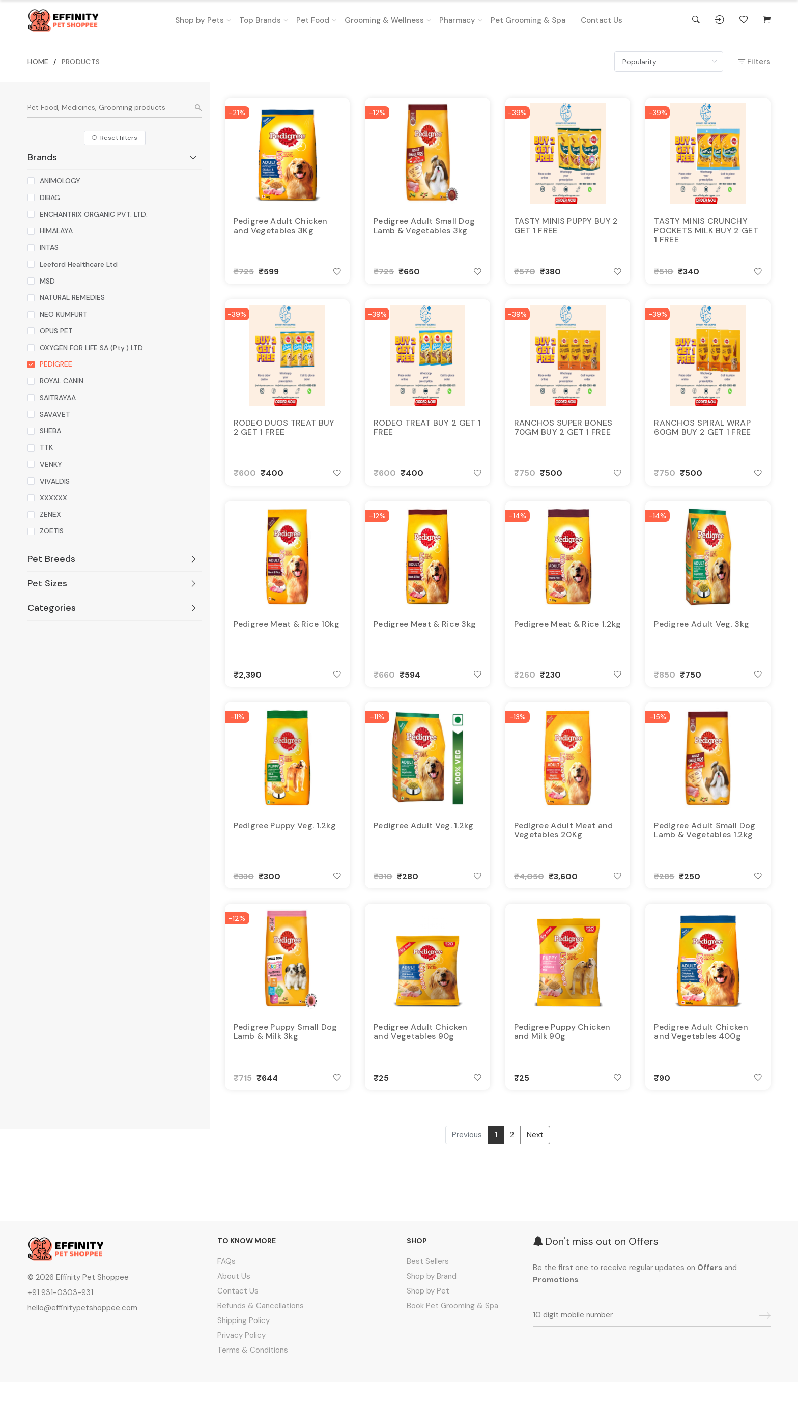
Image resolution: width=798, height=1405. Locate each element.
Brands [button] (112, 157)
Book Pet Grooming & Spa (452, 1329)
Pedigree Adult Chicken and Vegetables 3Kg (281, 227)
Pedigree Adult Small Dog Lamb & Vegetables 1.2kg (704, 845)
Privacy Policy (241, 1359)
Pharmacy (457, 20)
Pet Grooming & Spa (528, 20)
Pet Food (312, 20)
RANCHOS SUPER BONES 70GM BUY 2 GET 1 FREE (563, 433)
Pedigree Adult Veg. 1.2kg (424, 841)
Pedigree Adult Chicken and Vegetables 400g (701, 1052)
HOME (37, 61)
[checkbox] (53, 181)
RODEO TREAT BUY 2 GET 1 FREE (427, 433)
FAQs (226, 1285)
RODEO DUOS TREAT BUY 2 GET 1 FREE (284, 433)
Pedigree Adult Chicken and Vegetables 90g (421, 1052)
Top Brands (260, 20)
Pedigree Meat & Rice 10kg (287, 634)
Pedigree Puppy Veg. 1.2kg (285, 841)
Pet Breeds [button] (112, 559)
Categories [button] (112, 608)
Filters (754, 62)
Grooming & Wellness (384, 20)
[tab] (114, 157)
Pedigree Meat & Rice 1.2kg (567, 634)
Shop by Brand (432, 1300)
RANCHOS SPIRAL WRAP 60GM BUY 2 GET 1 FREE (702, 433)
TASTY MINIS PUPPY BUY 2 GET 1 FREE (566, 227)
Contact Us (601, 20)
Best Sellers (428, 1285)
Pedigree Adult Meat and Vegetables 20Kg (563, 845)
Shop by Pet (428, 1314)
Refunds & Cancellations (260, 1329)
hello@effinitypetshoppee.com (82, 1331)
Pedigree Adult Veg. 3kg (701, 634)
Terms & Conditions (252, 1373)
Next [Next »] (535, 1158)
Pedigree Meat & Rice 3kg (425, 634)
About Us (233, 1300)
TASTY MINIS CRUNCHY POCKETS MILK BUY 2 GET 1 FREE (706, 231)
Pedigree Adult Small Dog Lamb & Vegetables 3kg (424, 227)
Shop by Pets (199, 20)
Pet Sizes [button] (112, 583)
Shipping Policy (243, 1344)
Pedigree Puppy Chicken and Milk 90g (562, 1052)
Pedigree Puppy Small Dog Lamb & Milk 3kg (285, 1052)
